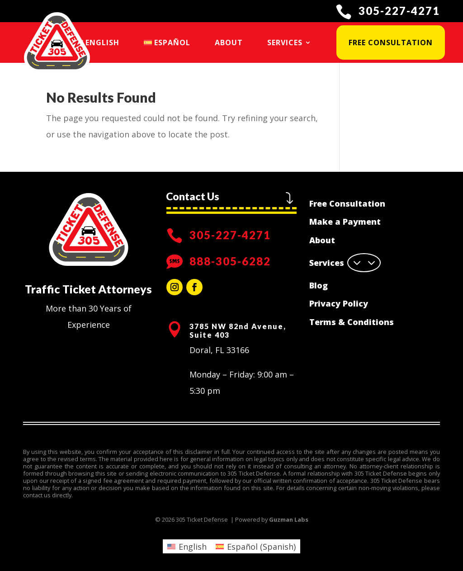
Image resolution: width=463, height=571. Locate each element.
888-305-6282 (230, 261)
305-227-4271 (399, 10)
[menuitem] (97, 42)
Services (284, 42)
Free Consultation (391, 42)
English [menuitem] (193, 546)
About (229, 42)
